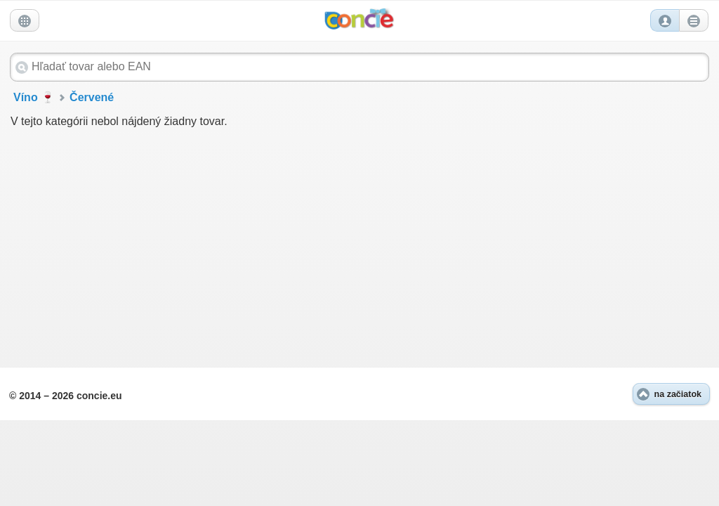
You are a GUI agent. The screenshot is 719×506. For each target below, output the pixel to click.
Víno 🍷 (34, 97)
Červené (92, 97)
